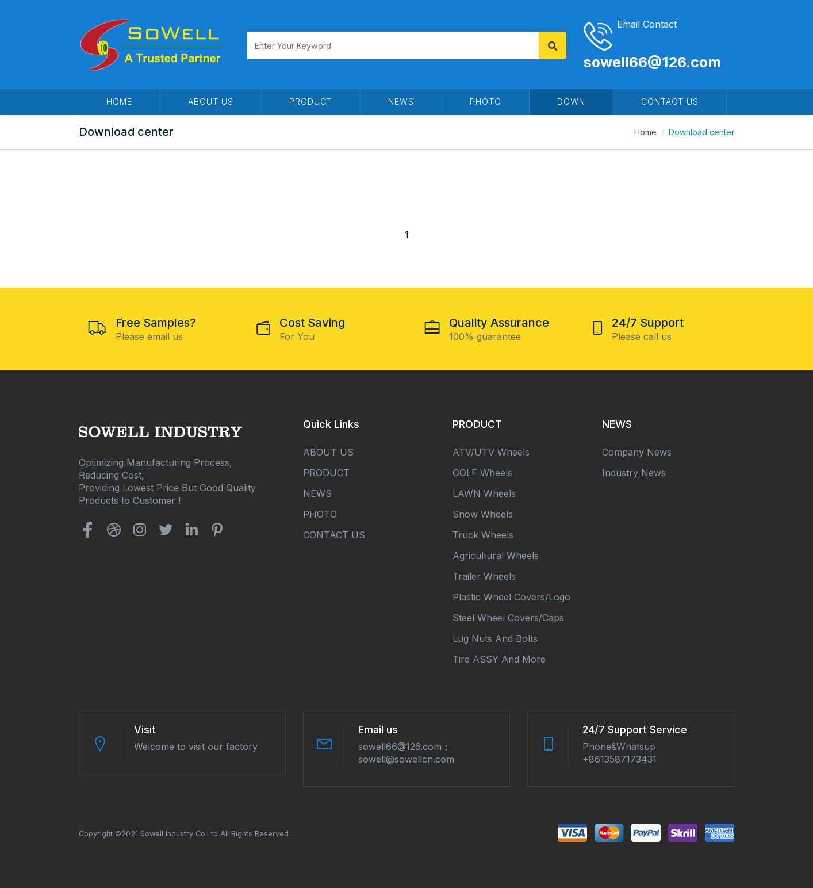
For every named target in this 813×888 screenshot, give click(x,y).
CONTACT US (670, 101)
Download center (701, 132)
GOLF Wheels (482, 473)
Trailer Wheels (484, 576)
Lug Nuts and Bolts (495, 638)
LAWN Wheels (484, 493)
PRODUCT (310, 101)
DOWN (571, 101)
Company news (637, 452)
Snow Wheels (482, 514)
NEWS (401, 101)
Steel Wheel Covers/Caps (508, 617)
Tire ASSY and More (499, 659)
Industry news (634, 473)
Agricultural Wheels (495, 555)
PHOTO (485, 101)
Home (645, 132)
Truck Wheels (482, 535)
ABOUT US (210, 101)
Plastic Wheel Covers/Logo (511, 597)
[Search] (393, 45)
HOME (119, 101)
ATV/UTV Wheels (491, 452)
